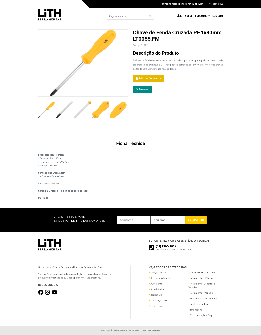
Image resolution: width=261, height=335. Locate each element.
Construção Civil (158, 300)
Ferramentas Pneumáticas (203, 298)
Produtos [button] (201, 16)
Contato (217, 16)
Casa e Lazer (156, 306)
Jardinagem (195, 310)
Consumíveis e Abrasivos (202, 272)
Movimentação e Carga (201, 315)
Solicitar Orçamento (148, 78)
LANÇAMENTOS (157, 272)
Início (179, 16)
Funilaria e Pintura (198, 304)
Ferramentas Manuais (200, 293)
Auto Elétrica (156, 289)
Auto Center (156, 284)
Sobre (188, 16)
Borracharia (155, 295)
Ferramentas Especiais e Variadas (201, 285)
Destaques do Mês (159, 278)
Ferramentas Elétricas (200, 278)
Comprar (142, 89)
